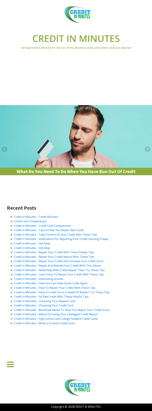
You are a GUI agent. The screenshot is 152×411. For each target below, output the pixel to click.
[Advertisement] (76, 79)
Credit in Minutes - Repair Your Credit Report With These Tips (54, 257)
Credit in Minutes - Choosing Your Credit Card (43, 305)
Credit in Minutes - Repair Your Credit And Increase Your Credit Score (58, 261)
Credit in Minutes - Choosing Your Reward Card (44, 301)
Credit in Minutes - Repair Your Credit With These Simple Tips (54, 252)
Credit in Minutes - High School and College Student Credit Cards (56, 319)
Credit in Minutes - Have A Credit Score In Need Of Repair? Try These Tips (62, 292)
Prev (4, 149)
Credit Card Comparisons (30, 221)
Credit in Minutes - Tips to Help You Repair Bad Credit (49, 230)
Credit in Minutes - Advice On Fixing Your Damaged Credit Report (56, 314)
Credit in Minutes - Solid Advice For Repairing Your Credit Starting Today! (61, 239)
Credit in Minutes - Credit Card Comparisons (42, 226)
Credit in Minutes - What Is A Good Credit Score (44, 323)
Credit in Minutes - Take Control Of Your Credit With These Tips (55, 234)
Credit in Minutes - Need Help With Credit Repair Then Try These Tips (59, 270)
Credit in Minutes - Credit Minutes (36, 217)
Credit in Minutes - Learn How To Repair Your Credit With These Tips (59, 274)
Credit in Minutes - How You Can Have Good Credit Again (51, 283)
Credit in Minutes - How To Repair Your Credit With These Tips (54, 288)
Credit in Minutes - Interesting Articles (38, 279)
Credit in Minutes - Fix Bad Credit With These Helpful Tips (51, 296)
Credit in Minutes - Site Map (32, 243)
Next (147, 149)
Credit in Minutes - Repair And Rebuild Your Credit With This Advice (57, 265)
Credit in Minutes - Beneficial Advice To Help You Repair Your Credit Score (61, 310)
